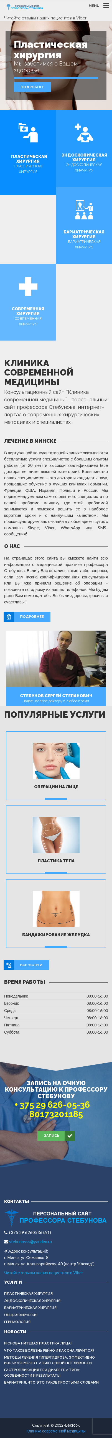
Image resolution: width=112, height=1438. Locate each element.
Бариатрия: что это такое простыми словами (51, 1382)
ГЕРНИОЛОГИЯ (17, 1322)
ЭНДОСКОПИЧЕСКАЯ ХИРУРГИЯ (32, 1301)
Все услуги (23, 965)
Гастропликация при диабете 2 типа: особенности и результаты (42, 1372)
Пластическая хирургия (28, 1293)
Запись (59, 1136)
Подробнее (32, 87)
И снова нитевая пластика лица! (38, 1343)
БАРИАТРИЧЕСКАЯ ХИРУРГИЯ (30, 1308)
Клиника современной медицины (55, 1431)
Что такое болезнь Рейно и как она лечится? (49, 1350)
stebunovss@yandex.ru (30, 1241)
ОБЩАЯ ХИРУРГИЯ (20, 1315)
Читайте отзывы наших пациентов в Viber (45, 18)
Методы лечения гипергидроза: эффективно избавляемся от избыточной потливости (49, 1360)
